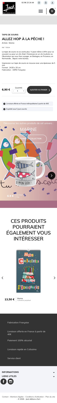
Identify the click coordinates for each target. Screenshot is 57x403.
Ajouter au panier (38, 90)
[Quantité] (18, 91)
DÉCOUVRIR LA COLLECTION (28, 139)
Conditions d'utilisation (34, 397)
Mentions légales (17, 397)
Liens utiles (9, 376)
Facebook (4, 381)
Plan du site (50, 397)
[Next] (51, 175)
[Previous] (5, 175)
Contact (5, 397)
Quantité (18, 88)
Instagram (11, 381)
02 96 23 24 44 (28, 3)
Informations (10, 372)
